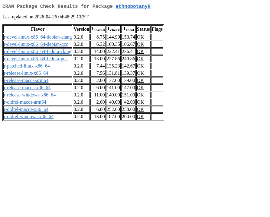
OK (140, 38)
